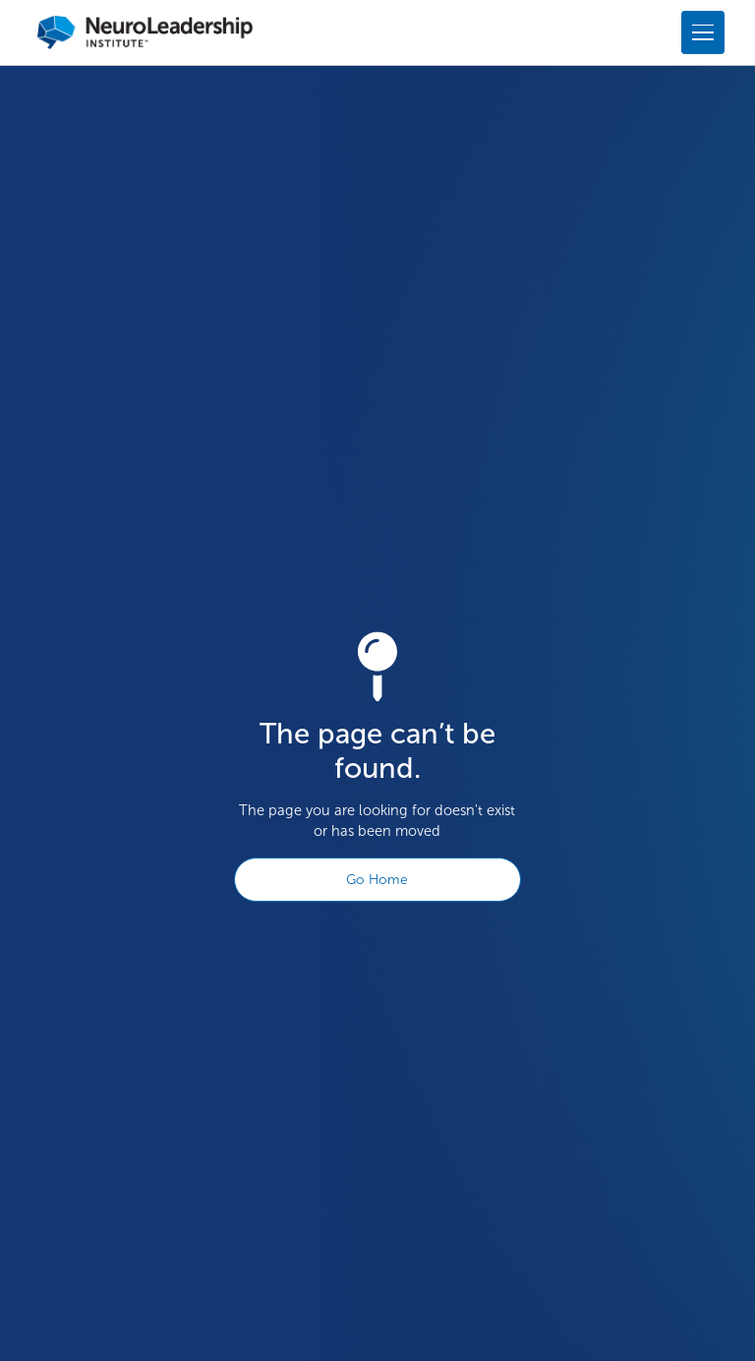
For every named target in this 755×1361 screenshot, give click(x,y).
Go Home (377, 879)
